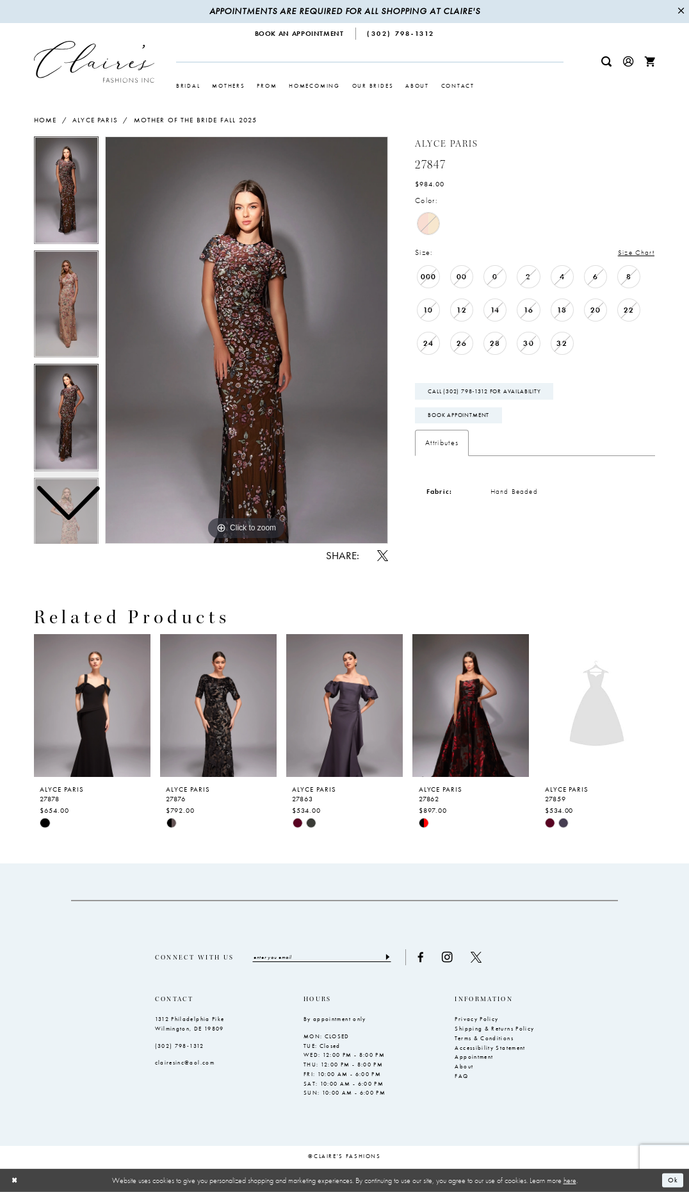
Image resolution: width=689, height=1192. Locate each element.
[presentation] (92, 706)
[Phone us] (401, 34)
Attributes (441, 443)
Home (45, 119)
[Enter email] (322, 957)
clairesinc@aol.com (185, 1062)
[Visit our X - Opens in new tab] (478, 957)
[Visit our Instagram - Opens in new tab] (449, 957)
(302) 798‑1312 (179, 1046)
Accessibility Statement (490, 1048)
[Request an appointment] (299, 34)
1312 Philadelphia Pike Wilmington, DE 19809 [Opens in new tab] (190, 1024)
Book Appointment (458, 416)
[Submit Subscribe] (388, 957)
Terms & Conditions (484, 1038)
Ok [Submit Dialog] (672, 1179)
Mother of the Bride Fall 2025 (195, 119)
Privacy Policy (476, 1020)
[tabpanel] (246, 340)
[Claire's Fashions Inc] (94, 61)
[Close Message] (680, 12)
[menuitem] (299, 34)
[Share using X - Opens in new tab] (382, 555)
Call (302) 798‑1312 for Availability (484, 391)
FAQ (461, 1076)
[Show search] (606, 62)
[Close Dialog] (15, 1180)
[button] (628, 62)
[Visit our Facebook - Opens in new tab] (422, 957)
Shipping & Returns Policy (494, 1029)
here (569, 1179)
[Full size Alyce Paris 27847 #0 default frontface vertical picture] (246, 340)
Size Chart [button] (635, 252)
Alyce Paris (95, 119)
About (464, 1066)
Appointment (474, 1057)
